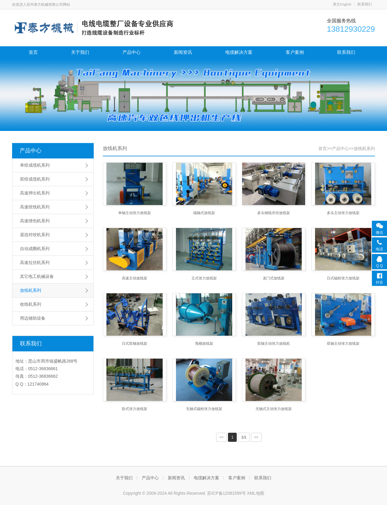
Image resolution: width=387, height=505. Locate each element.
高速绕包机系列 (35, 220)
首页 (33, 52)
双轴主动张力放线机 (273, 343)
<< (222, 437)
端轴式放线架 (204, 213)
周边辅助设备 (32, 318)
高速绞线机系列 (35, 206)
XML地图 (255, 493)
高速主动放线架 (134, 278)
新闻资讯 (183, 52)
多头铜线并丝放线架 (273, 213)
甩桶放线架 (204, 343)
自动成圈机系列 (35, 248)
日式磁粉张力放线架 (343, 278)
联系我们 (364, 4)
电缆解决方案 (238, 52)
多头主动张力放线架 (343, 213)
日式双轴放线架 (134, 343)
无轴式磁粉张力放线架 (204, 409)
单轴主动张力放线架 (134, 213)
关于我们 (80, 52)
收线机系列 (30, 304)
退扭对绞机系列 (35, 234)
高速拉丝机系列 (35, 262)
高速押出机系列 (35, 193)
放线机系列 (30, 290)
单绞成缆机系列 (35, 165)
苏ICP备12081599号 (227, 493)
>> (256, 437)
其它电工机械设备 (37, 276)
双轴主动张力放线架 (343, 343)
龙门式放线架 (274, 278)
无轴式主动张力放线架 (273, 409)
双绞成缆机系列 (35, 179)
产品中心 (131, 52)
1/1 (243, 437)
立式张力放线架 (204, 278)
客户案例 (295, 52)
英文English (342, 4)
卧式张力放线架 (134, 409)
